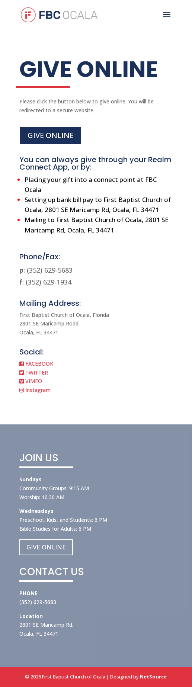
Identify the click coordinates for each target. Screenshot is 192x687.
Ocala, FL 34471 (38, 633)
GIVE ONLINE (51, 135)
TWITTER (33, 372)
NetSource (153, 676)
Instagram (35, 390)
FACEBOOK (36, 363)
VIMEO (30, 381)
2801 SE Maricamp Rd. (46, 624)
